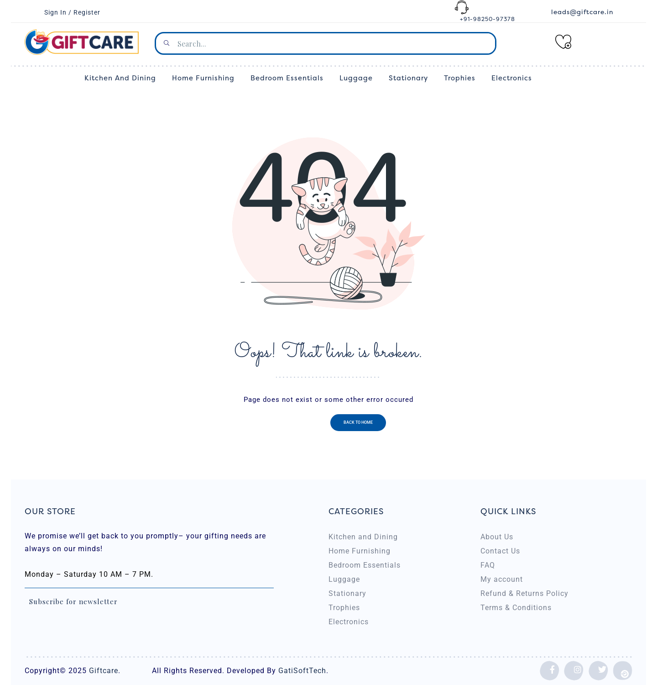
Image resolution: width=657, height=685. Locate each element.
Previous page (299, 422)
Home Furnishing (359, 551)
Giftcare (103, 670)
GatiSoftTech (301, 670)
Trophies (344, 607)
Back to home (358, 422)
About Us (496, 536)
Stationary (347, 593)
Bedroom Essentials (364, 565)
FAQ (487, 565)
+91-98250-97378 (487, 19)
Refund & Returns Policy (524, 593)
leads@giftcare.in (582, 12)
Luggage (344, 579)
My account (501, 579)
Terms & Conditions (516, 607)
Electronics (348, 621)
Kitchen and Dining (363, 536)
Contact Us (500, 551)
